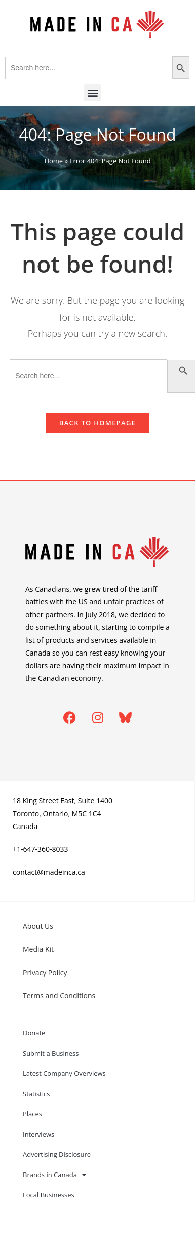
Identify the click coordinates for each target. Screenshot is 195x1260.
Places (32, 1113)
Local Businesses (48, 1194)
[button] (92, 92)
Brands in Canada (54, 1174)
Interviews (38, 1134)
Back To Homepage (97, 422)
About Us (38, 926)
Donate (34, 1032)
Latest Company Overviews (64, 1073)
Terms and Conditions (59, 996)
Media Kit (38, 949)
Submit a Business (51, 1053)
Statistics (36, 1093)
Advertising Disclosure (57, 1154)
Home (53, 160)
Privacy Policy (45, 972)
